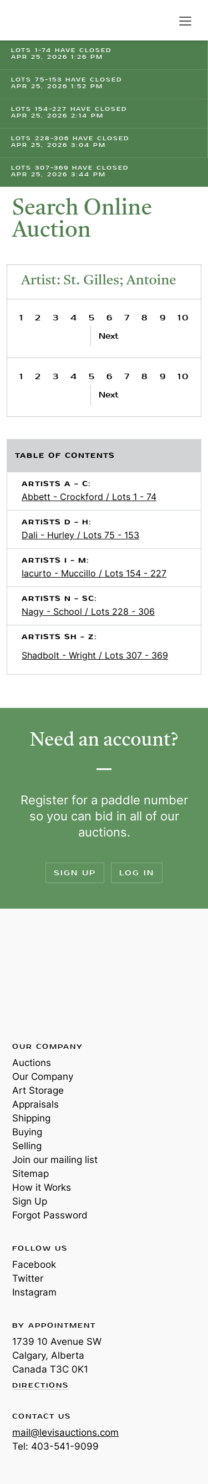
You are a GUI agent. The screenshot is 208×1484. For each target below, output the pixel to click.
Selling (27, 1145)
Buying (27, 1132)
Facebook (34, 1264)
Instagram (34, 1292)
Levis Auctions (39, 20)
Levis (48, 975)
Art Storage (38, 1090)
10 (183, 318)
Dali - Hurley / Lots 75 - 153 (80, 534)
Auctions (31, 1062)
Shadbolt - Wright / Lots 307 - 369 (95, 655)
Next (109, 336)
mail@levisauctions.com (65, 1432)
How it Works (41, 1187)
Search (162, 21)
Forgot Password (50, 1215)
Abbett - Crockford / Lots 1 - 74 (89, 496)
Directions (40, 1386)
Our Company (42, 1076)
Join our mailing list (55, 1159)
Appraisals (35, 1104)
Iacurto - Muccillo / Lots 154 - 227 (94, 573)
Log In (136, 873)
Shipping (31, 1118)
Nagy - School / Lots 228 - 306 (88, 611)
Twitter (27, 1278)
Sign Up (75, 873)
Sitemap (30, 1173)
